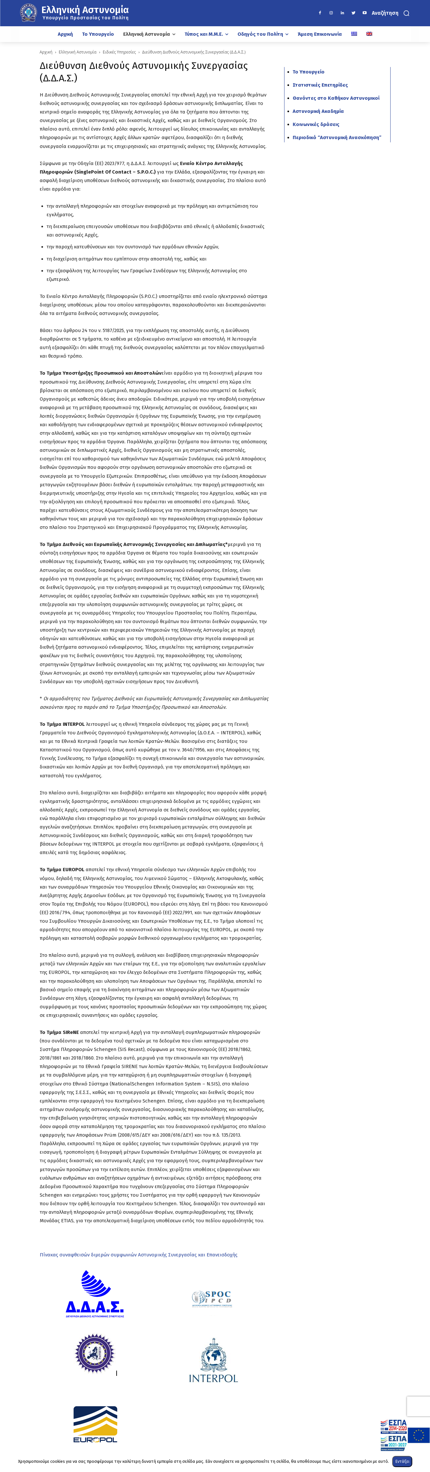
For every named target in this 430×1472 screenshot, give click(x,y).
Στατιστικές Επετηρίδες (320, 85)
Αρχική (46, 52)
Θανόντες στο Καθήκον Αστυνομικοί (336, 98)
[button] (391, 13)
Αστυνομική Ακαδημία (318, 111)
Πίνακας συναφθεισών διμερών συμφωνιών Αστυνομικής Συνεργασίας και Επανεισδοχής (139, 1255)
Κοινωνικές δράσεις (316, 124)
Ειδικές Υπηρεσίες (119, 52)
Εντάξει (402, 1461)
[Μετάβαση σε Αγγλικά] (369, 34)
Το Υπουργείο (309, 72)
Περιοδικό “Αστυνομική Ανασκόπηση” (337, 137)
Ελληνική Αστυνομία (78, 52)
